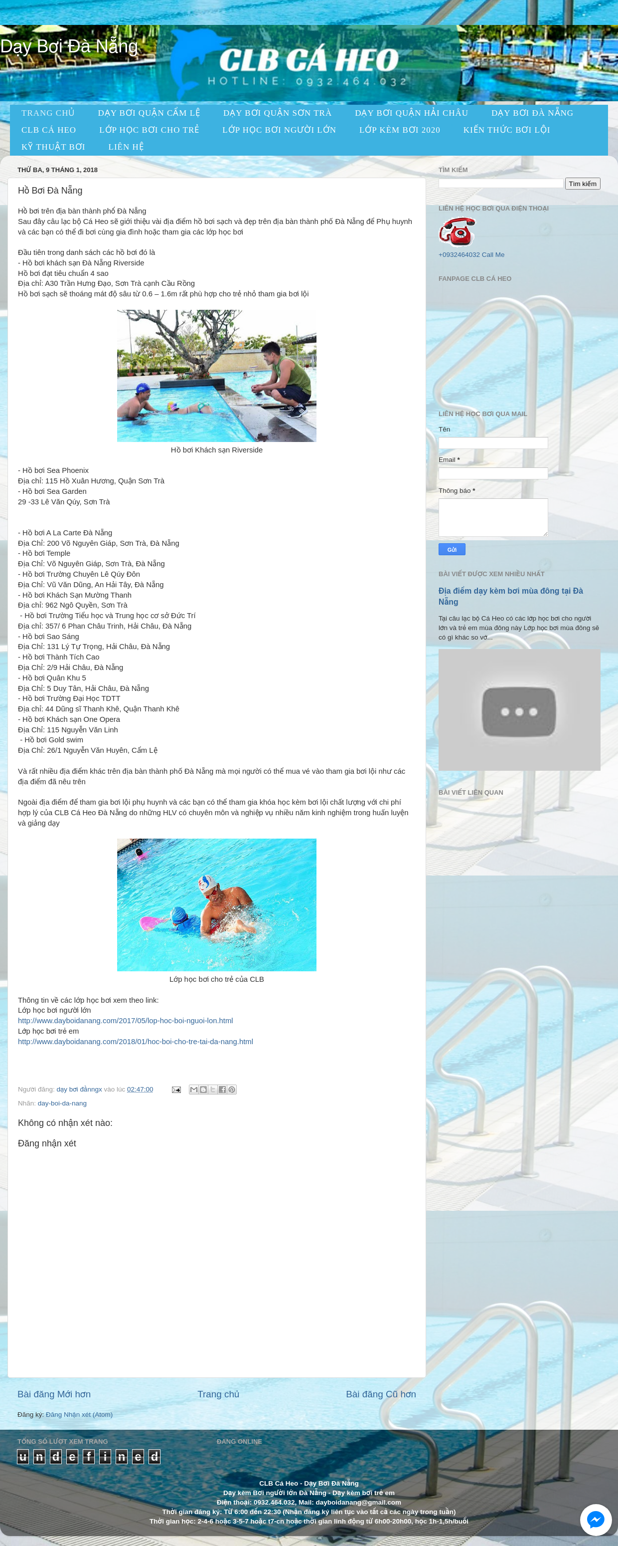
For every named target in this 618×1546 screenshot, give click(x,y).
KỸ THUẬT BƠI (53, 147)
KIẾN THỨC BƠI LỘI (507, 130)
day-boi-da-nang (62, 1103)
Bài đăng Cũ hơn (381, 1394)
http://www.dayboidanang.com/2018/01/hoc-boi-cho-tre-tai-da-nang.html (135, 1042)
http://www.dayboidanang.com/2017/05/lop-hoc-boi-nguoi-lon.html (125, 1021)
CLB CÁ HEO (48, 130)
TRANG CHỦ (48, 113)
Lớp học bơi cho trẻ (149, 130)
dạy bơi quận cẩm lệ (149, 113)
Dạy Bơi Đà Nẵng (69, 46)
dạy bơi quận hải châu (411, 113)
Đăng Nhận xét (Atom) (79, 1414)
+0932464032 (459, 254)
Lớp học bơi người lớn (279, 130)
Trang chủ (218, 1394)
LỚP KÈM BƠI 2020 (400, 130)
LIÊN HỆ (126, 147)
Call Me (493, 254)
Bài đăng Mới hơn (54, 1394)
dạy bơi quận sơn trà (277, 113)
